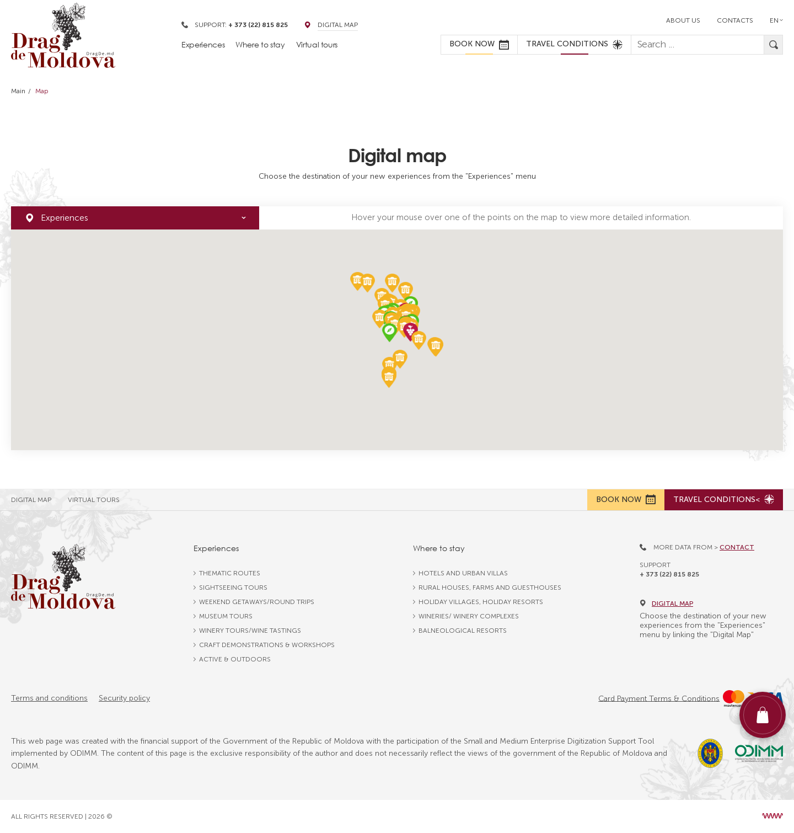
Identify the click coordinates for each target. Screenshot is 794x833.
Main (18, 91)
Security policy (124, 698)
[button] (410, 332)
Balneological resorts (463, 630)
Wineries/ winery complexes (469, 616)
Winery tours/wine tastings (250, 630)
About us (683, 20)
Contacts (735, 20)
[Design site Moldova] (772, 816)
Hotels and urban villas (463, 573)
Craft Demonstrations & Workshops (267, 645)
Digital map (666, 603)
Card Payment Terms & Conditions (659, 698)
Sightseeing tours (233, 587)
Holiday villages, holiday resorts (481, 602)
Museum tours (226, 616)
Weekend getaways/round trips (256, 602)
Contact (737, 547)
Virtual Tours (94, 500)
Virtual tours (316, 44)
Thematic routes (229, 573)
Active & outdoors (235, 659)
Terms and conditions (49, 698)
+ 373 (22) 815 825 (669, 574)
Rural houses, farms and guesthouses (490, 587)
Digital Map (338, 25)
